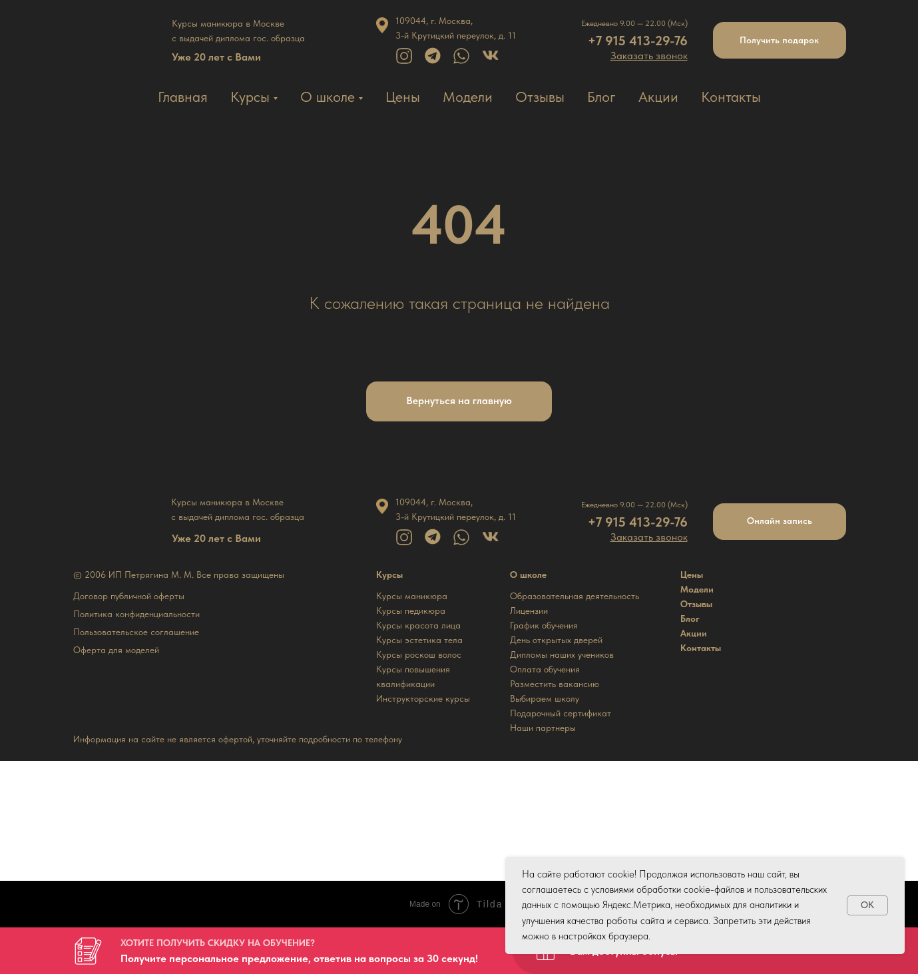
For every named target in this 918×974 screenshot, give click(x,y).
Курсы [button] (250, 96)
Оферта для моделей (116, 649)
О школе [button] (327, 96)
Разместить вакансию (554, 683)
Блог (601, 96)
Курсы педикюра (410, 610)
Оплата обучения (545, 669)
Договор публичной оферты (128, 596)
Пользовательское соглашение (136, 631)
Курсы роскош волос (418, 654)
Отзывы (540, 96)
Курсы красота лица (418, 625)
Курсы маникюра (411, 596)
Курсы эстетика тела (419, 639)
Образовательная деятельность (574, 596)
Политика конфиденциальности (136, 614)
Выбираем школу (544, 698)
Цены (402, 96)
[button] (649, 55)
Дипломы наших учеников (562, 654)
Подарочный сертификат (560, 713)
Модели (468, 96)
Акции (658, 96)
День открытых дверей (556, 639)
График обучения (544, 625)
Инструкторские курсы (423, 698)
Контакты (731, 96)
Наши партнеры (543, 727)
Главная (183, 96)
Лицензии (529, 610)
